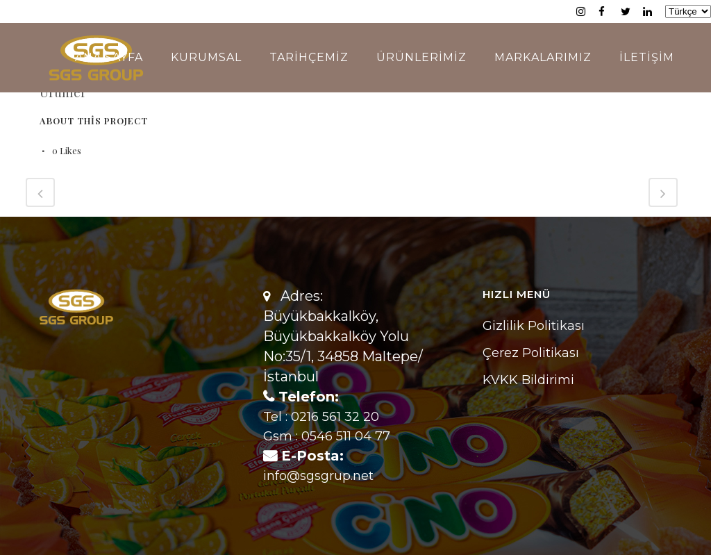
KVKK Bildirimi (528, 380)
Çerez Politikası (531, 353)
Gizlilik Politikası (534, 325)
